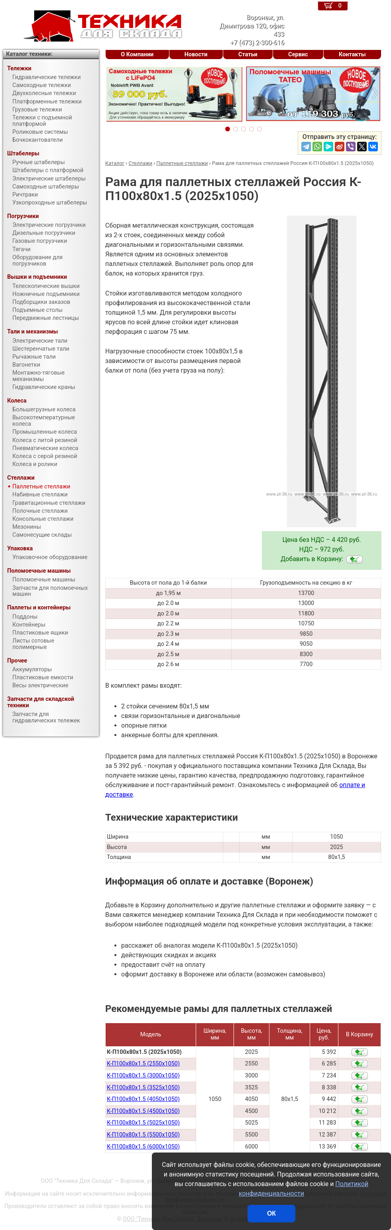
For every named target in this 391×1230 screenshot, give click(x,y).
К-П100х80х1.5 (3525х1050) (143, 1087)
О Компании (137, 54)
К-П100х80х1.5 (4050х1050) (143, 1099)
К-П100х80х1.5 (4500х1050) (143, 1111)
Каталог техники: (29, 54)
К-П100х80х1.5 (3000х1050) (143, 1075)
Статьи (247, 54)
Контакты (352, 54)
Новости (196, 54)
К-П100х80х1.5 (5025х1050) (143, 1122)
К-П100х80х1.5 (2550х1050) (143, 1063)
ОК (271, 1213)
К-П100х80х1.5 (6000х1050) (143, 1146)
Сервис (298, 54)
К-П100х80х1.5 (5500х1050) (143, 1134)
